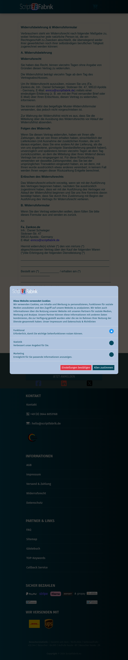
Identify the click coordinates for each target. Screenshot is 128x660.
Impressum (56, 321)
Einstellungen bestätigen (76, 367)
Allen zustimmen (103, 367)
